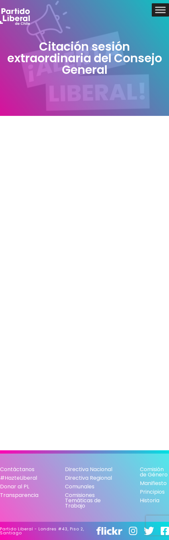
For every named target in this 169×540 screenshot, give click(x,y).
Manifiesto (153, 483)
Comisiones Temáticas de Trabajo (83, 500)
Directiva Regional (88, 478)
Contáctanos (17, 469)
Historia (149, 500)
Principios (152, 492)
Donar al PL (14, 486)
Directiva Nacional (88, 469)
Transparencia (19, 495)
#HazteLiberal (18, 478)
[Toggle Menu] (160, 10)
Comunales (79, 486)
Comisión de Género (154, 472)
